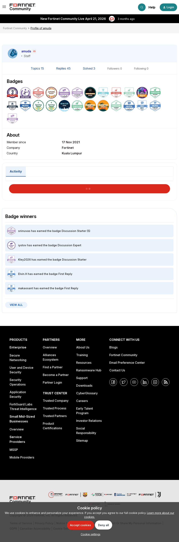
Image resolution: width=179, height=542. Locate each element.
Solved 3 (89, 68)
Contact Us (117, 370)
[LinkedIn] (144, 382)
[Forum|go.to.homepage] (22, 7)
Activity (16, 171)
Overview (17, 429)
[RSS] (165, 382)
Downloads (84, 385)
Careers (82, 401)
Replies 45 (63, 68)
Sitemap (82, 440)
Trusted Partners (55, 416)
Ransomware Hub (88, 370)
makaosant (25, 288)
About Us (82, 347)
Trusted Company (56, 401)
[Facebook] (113, 382)
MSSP (14, 450)
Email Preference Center (127, 363)
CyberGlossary (87, 393)
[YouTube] (134, 382)
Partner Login (52, 382)
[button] (4, 8)
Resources (83, 363)
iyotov (22, 245)
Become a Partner (56, 375)
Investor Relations (89, 421)
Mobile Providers (22, 457)
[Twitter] (123, 382)
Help (151, 7)
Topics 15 (38, 68)
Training (82, 355)
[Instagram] (155, 382)
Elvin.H (22, 273)
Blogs (113, 347)
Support (82, 378)
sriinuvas (24, 231)
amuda (26, 51)
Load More (89, 187)
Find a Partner (53, 367)
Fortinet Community (15, 28)
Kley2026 (24, 259)
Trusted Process (54, 408)
